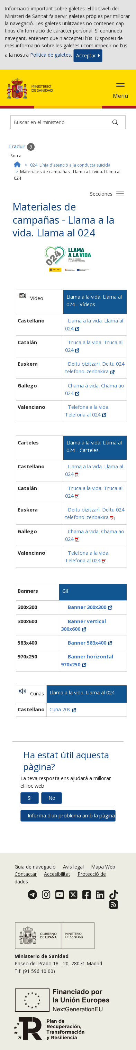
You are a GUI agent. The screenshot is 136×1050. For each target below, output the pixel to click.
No (51, 798)
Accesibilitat (57, 874)
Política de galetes (50, 55)
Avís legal (73, 866)
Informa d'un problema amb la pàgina (71, 815)
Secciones (101, 193)
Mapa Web (103, 866)
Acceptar (88, 55)
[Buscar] (115, 122)
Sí (29, 798)
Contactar (26, 874)
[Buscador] (68, 122)
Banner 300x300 (90, 607)
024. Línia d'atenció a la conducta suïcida (70, 165)
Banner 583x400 (90, 642)
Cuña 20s (62, 709)
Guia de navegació (35, 866)
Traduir (21, 147)
